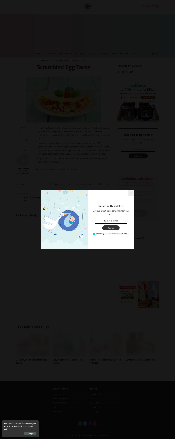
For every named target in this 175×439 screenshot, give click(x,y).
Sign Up (111, 228)
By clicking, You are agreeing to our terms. (112, 233)
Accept (30, 433)
